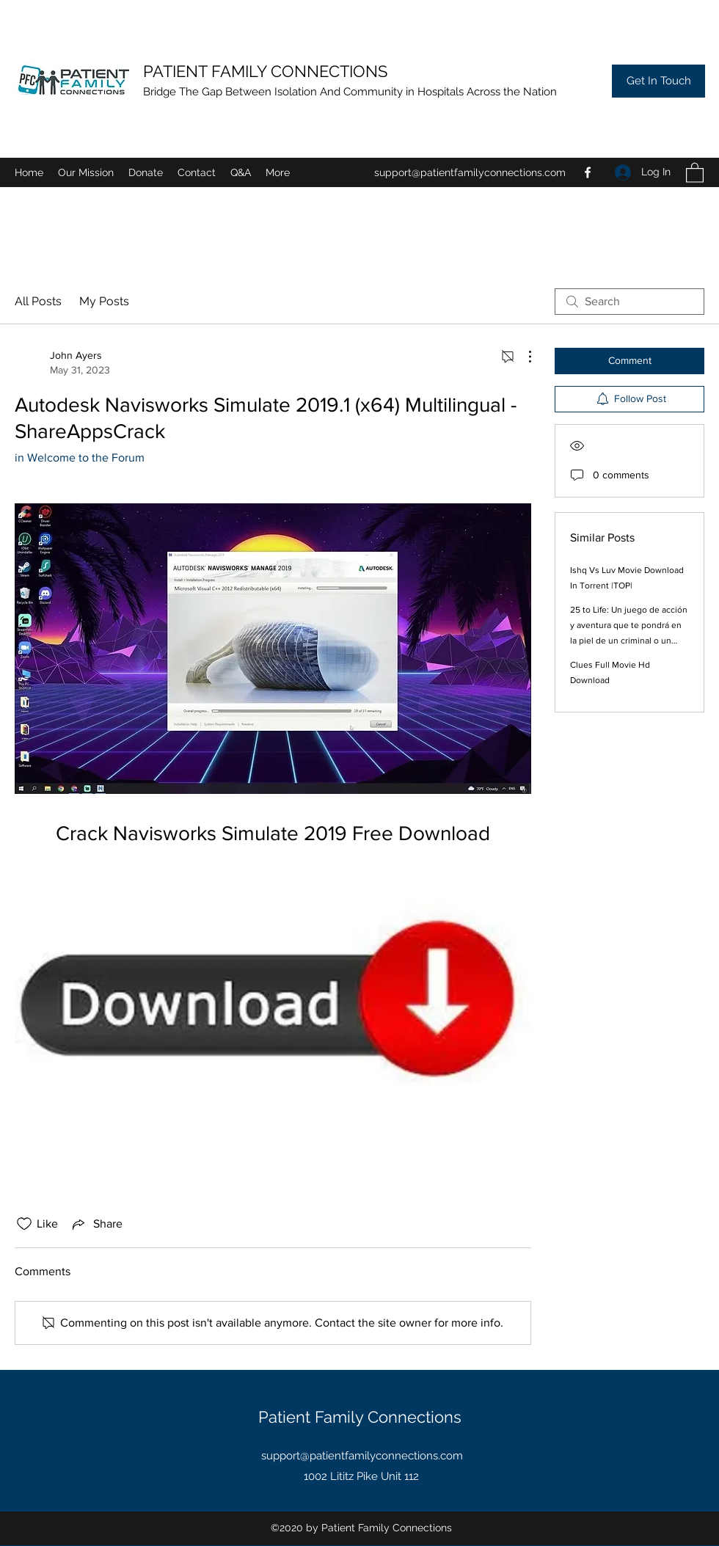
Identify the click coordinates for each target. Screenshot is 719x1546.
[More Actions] (522, 356)
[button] (145, 172)
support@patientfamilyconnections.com (470, 172)
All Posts (38, 301)
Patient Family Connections (362, 1416)
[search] (629, 301)
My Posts (104, 301)
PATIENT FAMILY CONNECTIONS (267, 71)
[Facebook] (587, 172)
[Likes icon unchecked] (24, 1224)
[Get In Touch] (658, 81)
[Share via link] (96, 1224)
